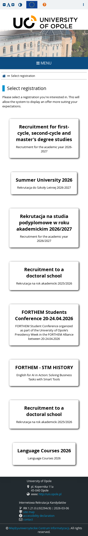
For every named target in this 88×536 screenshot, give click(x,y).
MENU (44, 63)
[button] (4, 4)
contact (28, 519)
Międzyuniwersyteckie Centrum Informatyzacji (39, 528)
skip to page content (1, 1)
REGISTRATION (44, 46)
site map (28, 512)
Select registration (26, 88)
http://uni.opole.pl (50, 494)
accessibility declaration (38, 515)
